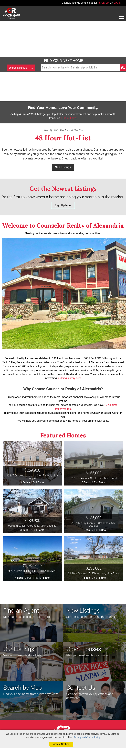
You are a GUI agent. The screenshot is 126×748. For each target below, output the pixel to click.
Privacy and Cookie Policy (87, 737)
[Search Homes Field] (80, 67)
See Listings (63, 167)
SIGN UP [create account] (104, 2)
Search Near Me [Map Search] (21, 67)
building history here (69, 378)
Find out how (68, 118)
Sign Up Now (63, 205)
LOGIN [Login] (117, 2)
